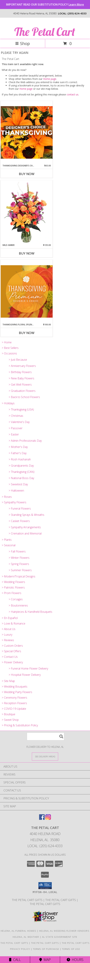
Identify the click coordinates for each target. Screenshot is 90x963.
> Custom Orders (12, 646)
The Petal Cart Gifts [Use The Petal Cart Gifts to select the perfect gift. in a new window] (60, 900)
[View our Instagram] (48, 819)
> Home (7, 342)
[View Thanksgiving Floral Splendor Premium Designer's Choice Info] (27, 291)
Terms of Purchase (46, 949)
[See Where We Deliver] (45, 756)
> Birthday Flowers (20, 372)
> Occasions (9, 353)
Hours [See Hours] (75, 959)
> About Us (8, 629)
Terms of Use (71, 949)
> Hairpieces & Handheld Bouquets (30, 612)
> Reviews (8, 640)
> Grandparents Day (21, 465)
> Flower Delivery (12, 662)
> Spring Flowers (19, 564)
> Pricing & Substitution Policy (20, 725)
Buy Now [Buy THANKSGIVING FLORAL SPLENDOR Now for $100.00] (26, 333)
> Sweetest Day (18, 484)
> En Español (10, 618)
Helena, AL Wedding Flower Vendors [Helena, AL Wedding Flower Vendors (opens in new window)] (64, 930)
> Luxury (7, 634)
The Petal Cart (44, 32)
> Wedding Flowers (13, 582)
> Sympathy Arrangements (25, 527)
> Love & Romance (13, 623)
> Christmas (16, 416)
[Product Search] (45, 736)
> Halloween (16, 490)
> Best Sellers (10, 348)
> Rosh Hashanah (20, 459)
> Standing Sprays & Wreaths (26, 515)
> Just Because (18, 360)
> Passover (15, 428)
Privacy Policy (20, 949)
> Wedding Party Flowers (17, 692)
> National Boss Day (21, 478)
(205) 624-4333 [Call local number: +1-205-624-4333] (77, 13)
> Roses (7, 497)
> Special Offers (11, 651)
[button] (45, 885)
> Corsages (16, 599)
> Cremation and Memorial (25, 533)
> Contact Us (10, 657)
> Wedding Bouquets (14, 686)
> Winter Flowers (19, 558)
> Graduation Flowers (22, 391)
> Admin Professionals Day (25, 441)
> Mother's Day (18, 447)
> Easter (14, 434)
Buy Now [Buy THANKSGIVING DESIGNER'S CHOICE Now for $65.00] (26, 174)
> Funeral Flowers (20, 508)
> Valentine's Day (19, 422)
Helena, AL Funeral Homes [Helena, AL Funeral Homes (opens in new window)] (18, 930)
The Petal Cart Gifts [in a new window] (27, 900)
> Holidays (8, 403)
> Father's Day (17, 453)
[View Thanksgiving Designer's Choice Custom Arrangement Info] (27, 132)
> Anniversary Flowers (22, 366)
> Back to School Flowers (24, 397)
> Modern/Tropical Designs (18, 576)
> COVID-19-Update (14, 709)
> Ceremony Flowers (14, 697)
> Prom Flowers (11, 593)
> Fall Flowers (17, 551)
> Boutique (8, 714)
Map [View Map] (45, 959)
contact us (72, 94)
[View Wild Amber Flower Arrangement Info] (27, 211)
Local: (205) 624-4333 (45, 846)
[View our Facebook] (42, 819)
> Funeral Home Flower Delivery (28, 668)
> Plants (7, 540)
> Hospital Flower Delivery (25, 675)
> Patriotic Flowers (13, 587)
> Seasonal (8, 545)
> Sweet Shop (10, 720)
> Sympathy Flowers (14, 502)
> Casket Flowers (19, 521)
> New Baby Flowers (21, 378)
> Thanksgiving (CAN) (21, 472)
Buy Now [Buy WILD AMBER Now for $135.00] (26, 253)
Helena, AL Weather (26, 936)
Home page (49, 79)
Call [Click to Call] (15, 959)
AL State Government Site (59, 936)
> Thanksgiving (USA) (21, 409)
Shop (22, 43)
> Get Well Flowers (20, 384)
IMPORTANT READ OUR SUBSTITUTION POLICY (45, 4)
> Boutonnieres (18, 605)
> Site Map (8, 681)
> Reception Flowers (14, 703)
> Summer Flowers (20, 570)
